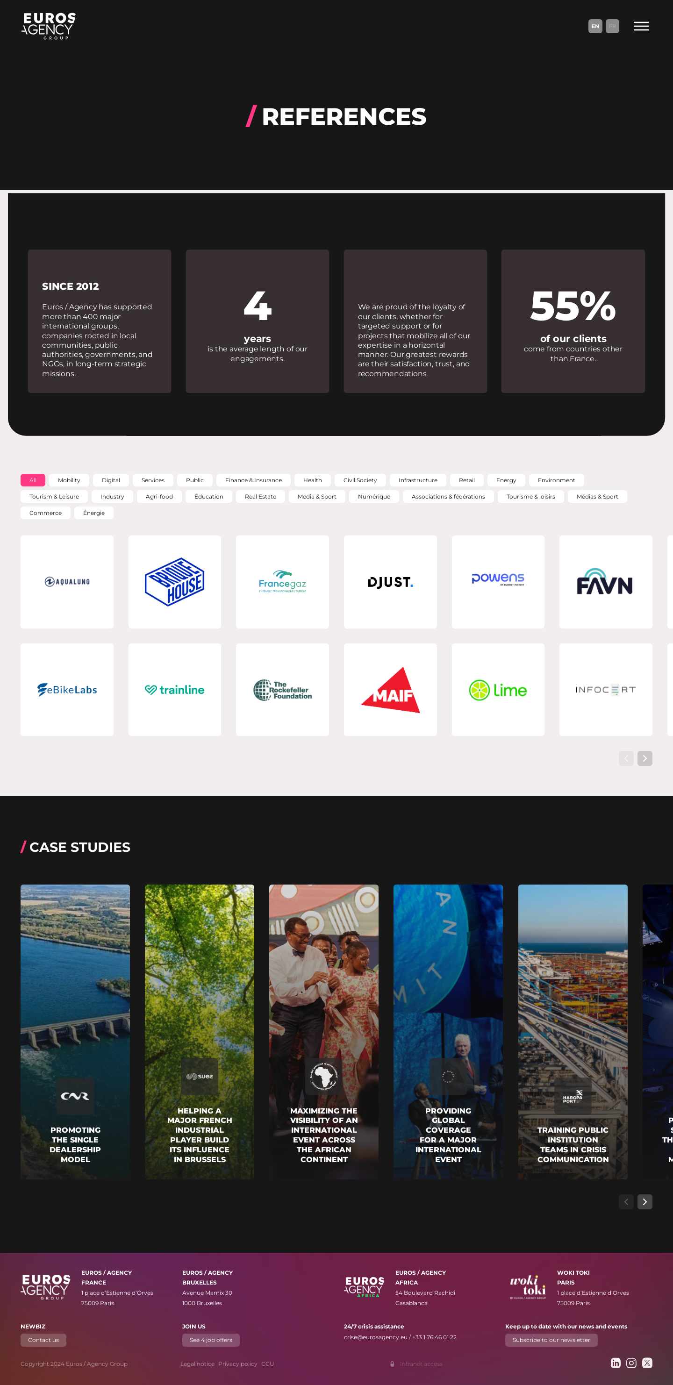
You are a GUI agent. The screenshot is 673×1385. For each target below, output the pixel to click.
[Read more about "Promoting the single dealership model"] (75, 1032)
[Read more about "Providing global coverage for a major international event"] (448, 1032)
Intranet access (421, 1363)
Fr (612, 26)
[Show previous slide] (626, 758)
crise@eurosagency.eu (376, 1337)
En (595, 26)
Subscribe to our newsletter (551, 1339)
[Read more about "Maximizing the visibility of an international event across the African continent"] (324, 1032)
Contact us (43, 1339)
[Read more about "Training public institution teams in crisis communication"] (573, 1032)
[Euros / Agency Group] (49, 26)
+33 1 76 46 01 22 (434, 1337)
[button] (33, 480)
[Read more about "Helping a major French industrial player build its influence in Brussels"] (199, 1032)
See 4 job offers (211, 1339)
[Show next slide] (644, 758)
